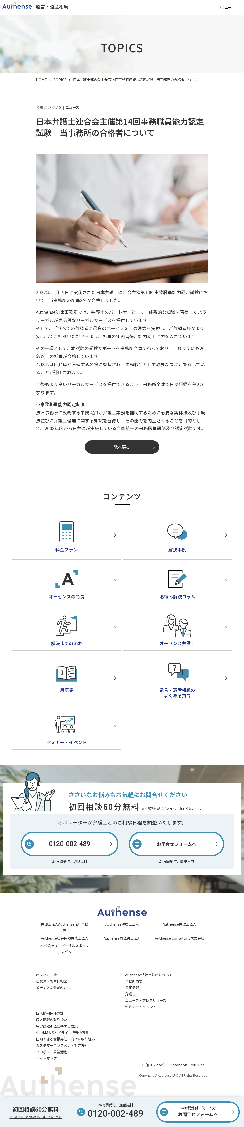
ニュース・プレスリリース (145, 1000)
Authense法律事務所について (148, 974)
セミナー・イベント (140, 1006)
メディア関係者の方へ (53, 987)
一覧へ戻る (120, 447)
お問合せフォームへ (198, 1111)
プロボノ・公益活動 (51, 1051)
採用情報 (132, 987)
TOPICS (59, 79)
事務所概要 (133, 981)
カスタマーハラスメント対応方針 (62, 1045)
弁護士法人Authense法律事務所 (64, 927)
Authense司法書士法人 (122, 938)
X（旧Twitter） (154, 1064)
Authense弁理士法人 (179, 924)
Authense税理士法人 (122, 924)
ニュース (72, 107)
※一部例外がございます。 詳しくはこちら (171, 808)
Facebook (179, 1064)
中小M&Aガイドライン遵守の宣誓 (62, 1032)
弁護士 (130, 993)
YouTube (197, 1064)
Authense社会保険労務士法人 (64, 938)
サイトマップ (46, 1058)
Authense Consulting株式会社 (179, 938)
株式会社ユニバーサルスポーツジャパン (64, 949)
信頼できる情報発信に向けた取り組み (65, 1038)
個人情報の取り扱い (51, 1019)
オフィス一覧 (46, 974)
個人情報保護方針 (50, 1013)
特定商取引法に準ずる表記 (57, 1026)
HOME (41, 79)
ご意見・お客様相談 (51, 981)
